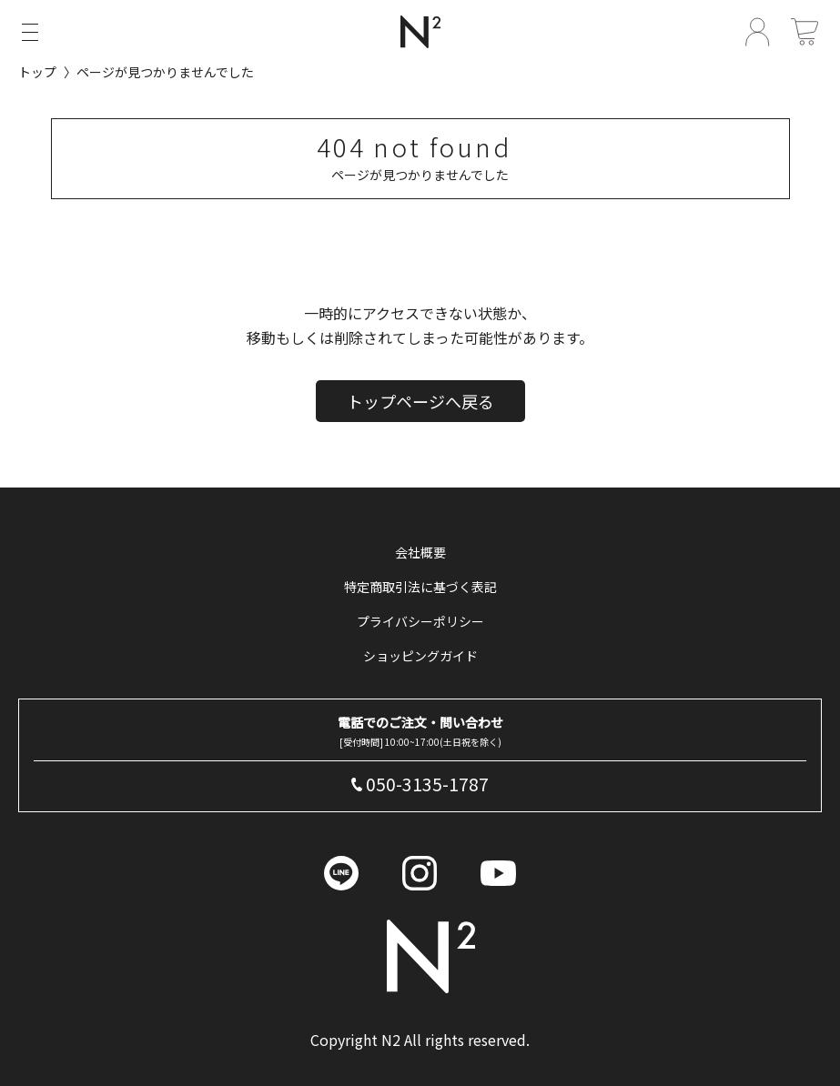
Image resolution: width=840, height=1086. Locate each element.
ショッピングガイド (420, 656)
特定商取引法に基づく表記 (420, 587)
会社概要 (420, 552)
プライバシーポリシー (420, 621)
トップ (37, 72)
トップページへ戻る (420, 404)
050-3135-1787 (427, 784)
